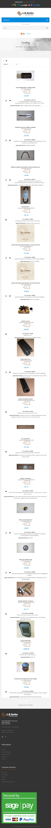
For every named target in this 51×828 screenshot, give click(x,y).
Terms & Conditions (6, 754)
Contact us (4, 756)
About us (4, 749)
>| (29, 701)
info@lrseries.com (9, 732)
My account (4, 772)
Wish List (4, 777)
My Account (25, 2)
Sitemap (3, 759)
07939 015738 (18, 2)
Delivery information (6, 752)
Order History (5, 774)
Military (21, 47)
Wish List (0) (32, 2)
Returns (3, 779)
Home (17, 47)
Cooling (33, 47)
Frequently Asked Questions (8, 781)
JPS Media (37, 826)
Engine (29, 47)
